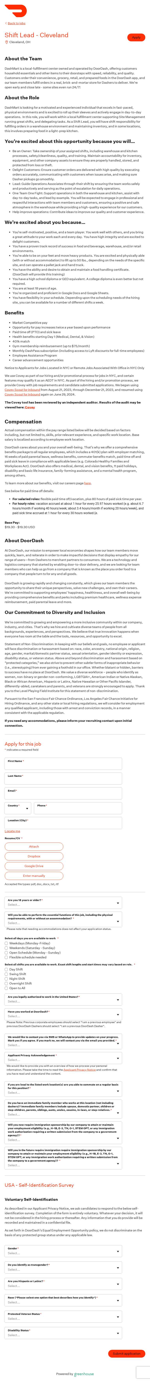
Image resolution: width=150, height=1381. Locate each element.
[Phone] (78, 810)
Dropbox (34, 856)
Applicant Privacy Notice (79, 1069)
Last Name (15, 776)
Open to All (17, 988)
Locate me (12, 831)
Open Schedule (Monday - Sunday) (35, 952)
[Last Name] (63, 781)
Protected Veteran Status (24, 1314)
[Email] (63, 796)
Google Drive (34, 866)
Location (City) (18, 820)
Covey (29, 407)
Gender (13, 1248)
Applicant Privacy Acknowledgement (32, 1055)
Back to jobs (15, 23)
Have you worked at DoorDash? (29, 1011)
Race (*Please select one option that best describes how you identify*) (53, 1297)
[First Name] (63, 766)
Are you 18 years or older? (25, 900)
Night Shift (17, 979)
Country (14, 805)
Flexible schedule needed (27, 957)
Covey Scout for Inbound (22, 390)
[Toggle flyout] (27, 808)
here (87, 483)
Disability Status (19, 1330)
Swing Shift (17, 974)
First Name (16, 761)
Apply (136, 37)
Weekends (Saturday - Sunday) (32, 948)
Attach (34, 846)
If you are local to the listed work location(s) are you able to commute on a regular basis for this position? (63, 1086)
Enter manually (34, 876)
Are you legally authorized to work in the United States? (44, 997)
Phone (42, 805)
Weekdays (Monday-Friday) (29, 943)
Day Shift (16, 969)
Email (12, 790)
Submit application (127, 1353)
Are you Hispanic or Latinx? (26, 1281)
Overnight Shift (20, 983)
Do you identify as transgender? (29, 1265)
